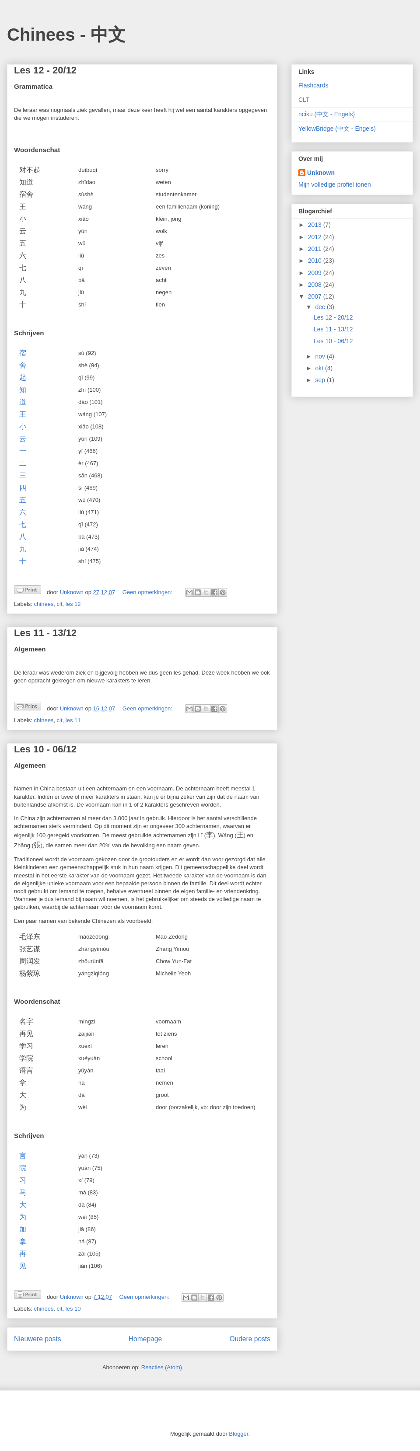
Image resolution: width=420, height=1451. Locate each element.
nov (320, 356)
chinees (44, 604)
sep (320, 379)
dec (320, 306)
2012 (315, 236)
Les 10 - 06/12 (45, 749)
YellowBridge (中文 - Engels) (337, 128)
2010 (315, 260)
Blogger (238, 1433)
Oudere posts (249, 1339)
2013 (315, 224)
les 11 (73, 720)
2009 (315, 272)
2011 (315, 248)
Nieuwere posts (37, 1339)
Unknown (321, 172)
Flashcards (313, 85)
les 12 (73, 604)
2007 (315, 296)
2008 (315, 284)
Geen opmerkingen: (148, 592)
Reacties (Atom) (161, 1367)
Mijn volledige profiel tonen (334, 184)
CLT (303, 99)
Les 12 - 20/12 (45, 70)
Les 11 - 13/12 (45, 632)
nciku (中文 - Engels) (326, 114)
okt (320, 368)
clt (60, 604)
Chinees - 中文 (66, 34)
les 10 (73, 1308)
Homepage (145, 1339)
